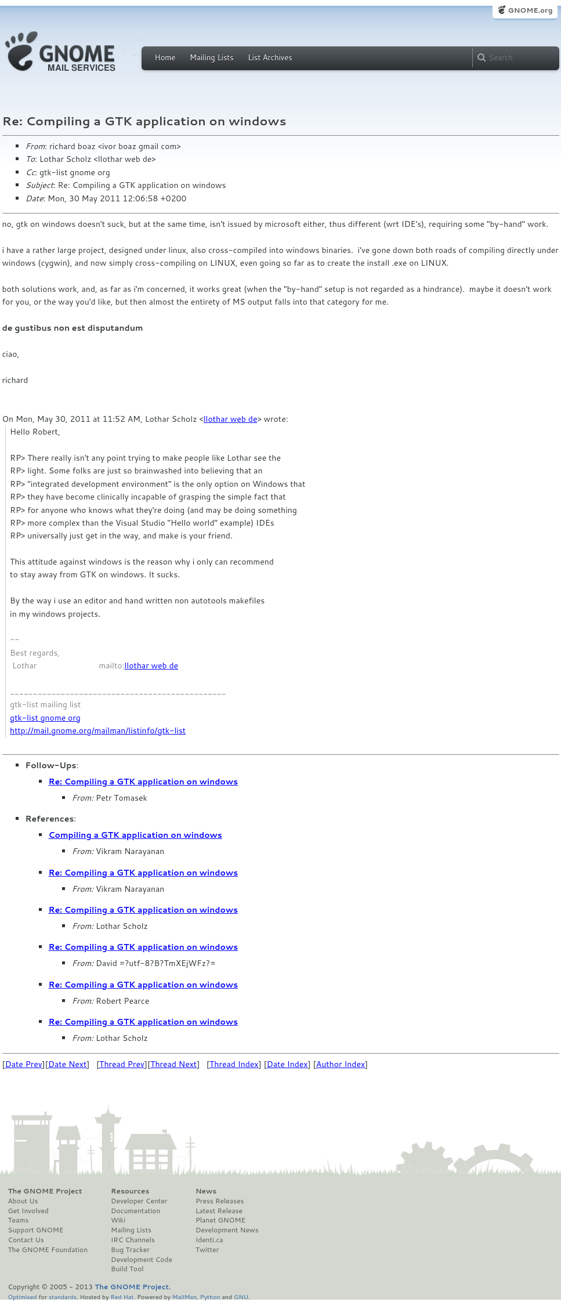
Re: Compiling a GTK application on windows (143, 781)
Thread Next (173, 1064)
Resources (130, 1191)
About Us (23, 1201)
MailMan (184, 1296)
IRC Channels (133, 1240)
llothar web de (231, 419)
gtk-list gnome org (45, 718)
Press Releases (220, 1201)
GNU (241, 1296)
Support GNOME (36, 1230)
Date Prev (23, 1064)
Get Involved (28, 1211)
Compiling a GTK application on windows (135, 835)
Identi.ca (209, 1240)
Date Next (67, 1064)
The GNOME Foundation (48, 1249)
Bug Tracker (130, 1249)
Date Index (287, 1064)
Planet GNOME (220, 1220)
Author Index (340, 1064)
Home (165, 57)
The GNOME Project (45, 1191)
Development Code (141, 1259)
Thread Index (234, 1064)
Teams (18, 1220)
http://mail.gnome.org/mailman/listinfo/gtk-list (98, 730)
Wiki (118, 1220)
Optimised (22, 1296)
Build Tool (127, 1269)
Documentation (135, 1211)
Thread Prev (121, 1064)
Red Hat (121, 1296)
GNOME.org (530, 10)
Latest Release (219, 1211)
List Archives (270, 57)
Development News (227, 1230)
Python (210, 1296)
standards (63, 1296)
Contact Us (26, 1240)
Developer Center (139, 1201)
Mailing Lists (212, 57)
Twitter (207, 1249)
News (206, 1191)
